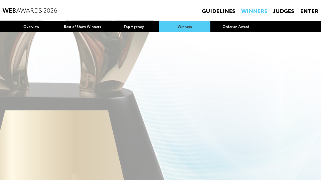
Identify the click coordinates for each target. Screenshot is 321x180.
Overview (31, 27)
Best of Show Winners (82, 27)
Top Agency (133, 27)
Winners (254, 12)
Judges (283, 12)
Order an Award (235, 27)
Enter (309, 12)
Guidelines (218, 12)
